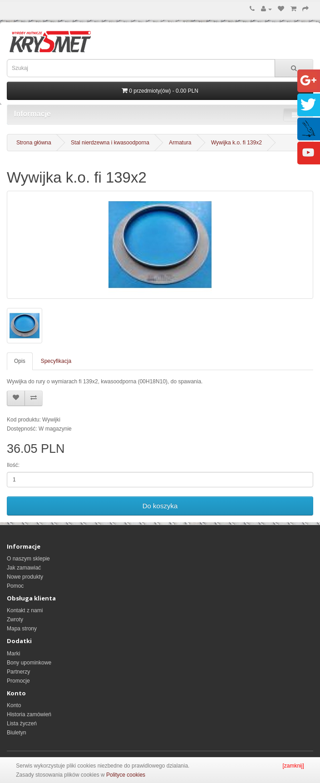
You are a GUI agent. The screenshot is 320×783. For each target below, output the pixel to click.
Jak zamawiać (24, 568)
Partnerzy (18, 672)
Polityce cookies (125, 775)
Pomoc (15, 586)
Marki (13, 653)
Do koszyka (160, 506)
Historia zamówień (29, 714)
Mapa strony (22, 628)
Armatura (180, 142)
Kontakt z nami (25, 610)
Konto (14, 705)
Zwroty (15, 619)
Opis (19, 361)
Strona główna (33, 142)
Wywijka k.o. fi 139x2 (236, 142)
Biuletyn (16, 732)
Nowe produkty (25, 577)
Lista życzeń (22, 723)
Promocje (18, 681)
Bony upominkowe (29, 662)
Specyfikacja (56, 361)
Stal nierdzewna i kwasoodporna (110, 142)
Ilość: (13, 465)
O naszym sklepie (28, 558)
